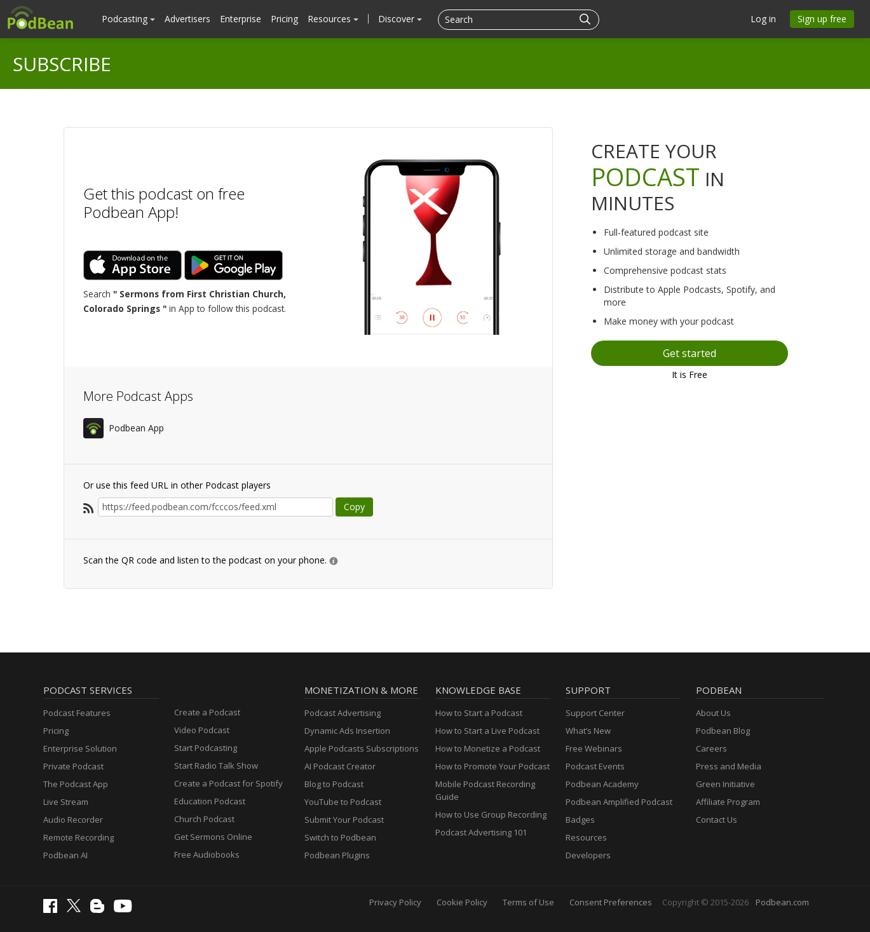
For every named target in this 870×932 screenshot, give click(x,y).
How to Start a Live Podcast (487, 730)
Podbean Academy (602, 784)
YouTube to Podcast (342, 801)
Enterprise (240, 19)
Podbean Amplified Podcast (619, 801)
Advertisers (187, 19)
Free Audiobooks (207, 854)
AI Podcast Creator (340, 766)
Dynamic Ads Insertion (347, 730)
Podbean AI (65, 855)
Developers (588, 855)
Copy (354, 507)
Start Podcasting (205, 747)
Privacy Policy (395, 902)
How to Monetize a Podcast (487, 748)
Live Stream (65, 801)
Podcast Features (77, 713)
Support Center (595, 713)
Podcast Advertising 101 (481, 832)
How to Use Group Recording (491, 814)
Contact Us (716, 819)
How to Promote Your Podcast (492, 766)
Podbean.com (782, 902)
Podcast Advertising (342, 713)
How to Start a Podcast (478, 713)
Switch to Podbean (340, 837)
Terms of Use (528, 902)
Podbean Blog (723, 730)
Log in (763, 19)
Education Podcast (209, 801)
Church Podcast (204, 819)
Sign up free (822, 19)
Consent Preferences (610, 902)
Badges (580, 819)
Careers (711, 748)
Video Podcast (201, 730)
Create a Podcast (207, 712)
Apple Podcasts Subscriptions (361, 748)
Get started (689, 353)
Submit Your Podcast (344, 819)
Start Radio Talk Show (216, 765)
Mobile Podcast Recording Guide (485, 790)
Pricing (284, 19)
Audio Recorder (73, 819)
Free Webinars (594, 748)
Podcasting (128, 19)
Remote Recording (78, 837)
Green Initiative (725, 784)
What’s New (588, 730)
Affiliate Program (728, 801)
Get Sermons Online (213, 836)
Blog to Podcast (334, 784)
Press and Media (728, 766)
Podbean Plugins (337, 855)
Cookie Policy (462, 902)
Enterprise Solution (80, 748)
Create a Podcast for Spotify (228, 783)
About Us (713, 713)
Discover (400, 19)
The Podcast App (75, 784)
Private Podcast (73, 766)
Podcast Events (595, 766)
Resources (333, 19)
